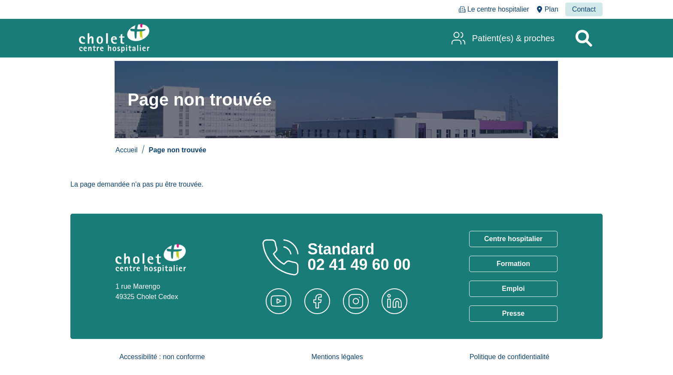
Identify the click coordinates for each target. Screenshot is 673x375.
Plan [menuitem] (551, 9)
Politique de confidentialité (509, 356)
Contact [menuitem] (584, 9)
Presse (513, 313)
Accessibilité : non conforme (162, 356)
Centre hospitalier (513, 238)
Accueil (126, 150)
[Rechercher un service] (584, 38)
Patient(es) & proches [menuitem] (513, 38)
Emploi (513, 288)
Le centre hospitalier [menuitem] (498, 9)
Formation (513, 263)
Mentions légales (337, 356)
